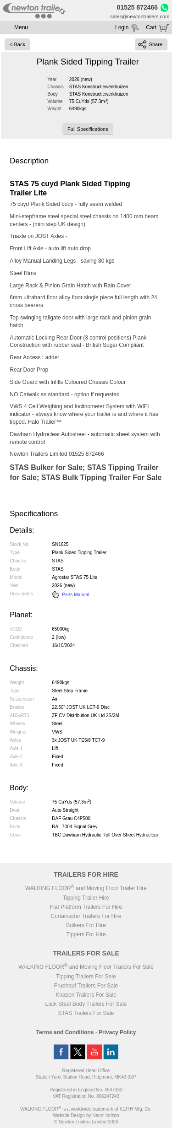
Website (69, 1115)
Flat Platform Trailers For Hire (86, 907)
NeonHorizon (105, 1115)
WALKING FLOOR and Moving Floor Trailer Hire (86, 888)
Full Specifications (87, 129)
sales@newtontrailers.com (139, 16)
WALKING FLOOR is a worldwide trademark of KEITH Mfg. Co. (85, 1109)
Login (121, 27)
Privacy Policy (117, 1032)
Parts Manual (70, 594)
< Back (17, 44)
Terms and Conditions (65, 1032)
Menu (21, 27)
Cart (151, 27)
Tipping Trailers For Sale (86, 976)
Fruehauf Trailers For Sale (86, 985)
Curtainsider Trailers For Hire (85, 916)
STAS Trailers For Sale (86, 1013)
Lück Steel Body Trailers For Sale (86, 1004)
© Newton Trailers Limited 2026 (86, 1121)
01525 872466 (137, 7)
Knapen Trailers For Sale (86, 995)
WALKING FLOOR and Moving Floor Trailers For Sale (85, 967)
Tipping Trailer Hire (86, 898)
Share (150, 44)
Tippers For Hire (85, 934)
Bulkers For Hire (86, 925)
